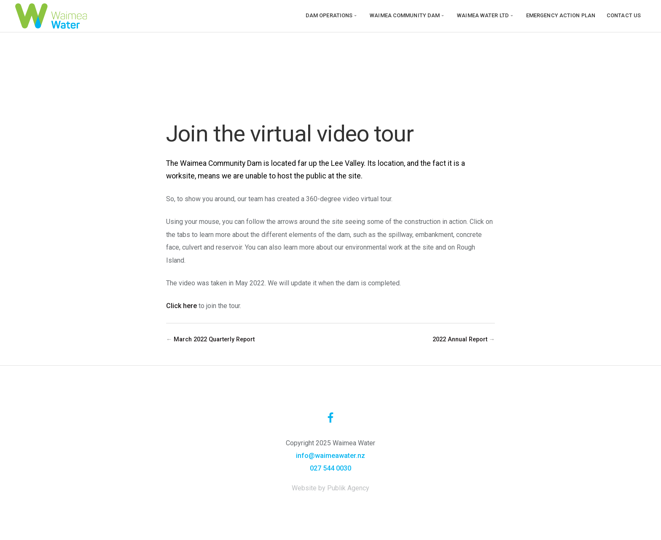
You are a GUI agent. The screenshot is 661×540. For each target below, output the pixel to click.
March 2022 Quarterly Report (214, 339)
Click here (181, 306)
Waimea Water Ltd (483, 15)
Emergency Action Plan (560, 15)
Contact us (624, 15)
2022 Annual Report (460, 339)
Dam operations (329, 15)
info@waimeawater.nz (330, 456)
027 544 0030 (330, 468)
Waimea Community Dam (405, 15)
